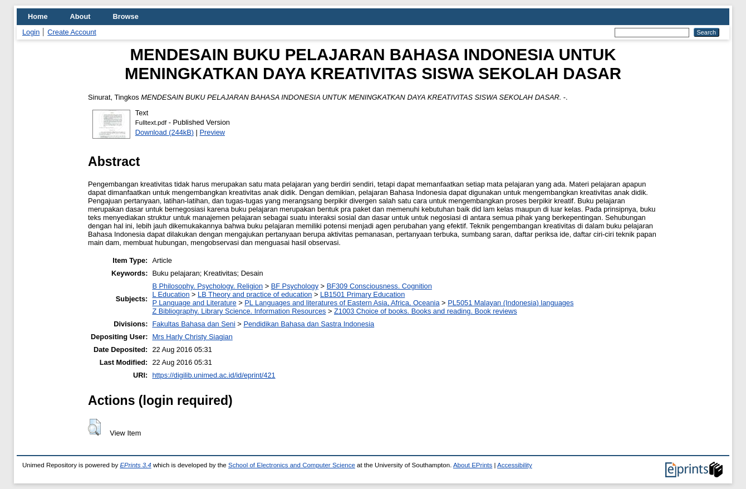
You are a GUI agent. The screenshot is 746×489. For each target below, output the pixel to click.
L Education (170, 294)
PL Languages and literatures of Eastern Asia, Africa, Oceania (341, 303)
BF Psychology (294, 286)
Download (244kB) (164, 132)
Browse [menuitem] (126, 16)
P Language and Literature (194, 303)
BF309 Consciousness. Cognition (379, 286)
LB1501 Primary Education (362, 294)
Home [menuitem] (38, 16)
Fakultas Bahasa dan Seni (193, 324)
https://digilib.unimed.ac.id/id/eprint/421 (213, 375)
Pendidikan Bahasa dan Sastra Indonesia (308, 324)
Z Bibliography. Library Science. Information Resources (239, 311)
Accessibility (514, 465)
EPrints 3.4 (135, 465)
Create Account (71, 32)
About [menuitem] (80, 16)
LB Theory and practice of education (255, 294)
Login (31, 32)
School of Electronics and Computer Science (291, 465)
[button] (94, 427)
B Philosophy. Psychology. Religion (207, 286)
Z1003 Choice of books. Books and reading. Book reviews (425, 311)
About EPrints (472, 465)
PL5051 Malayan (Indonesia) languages (510, 303)
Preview (212, 132)
